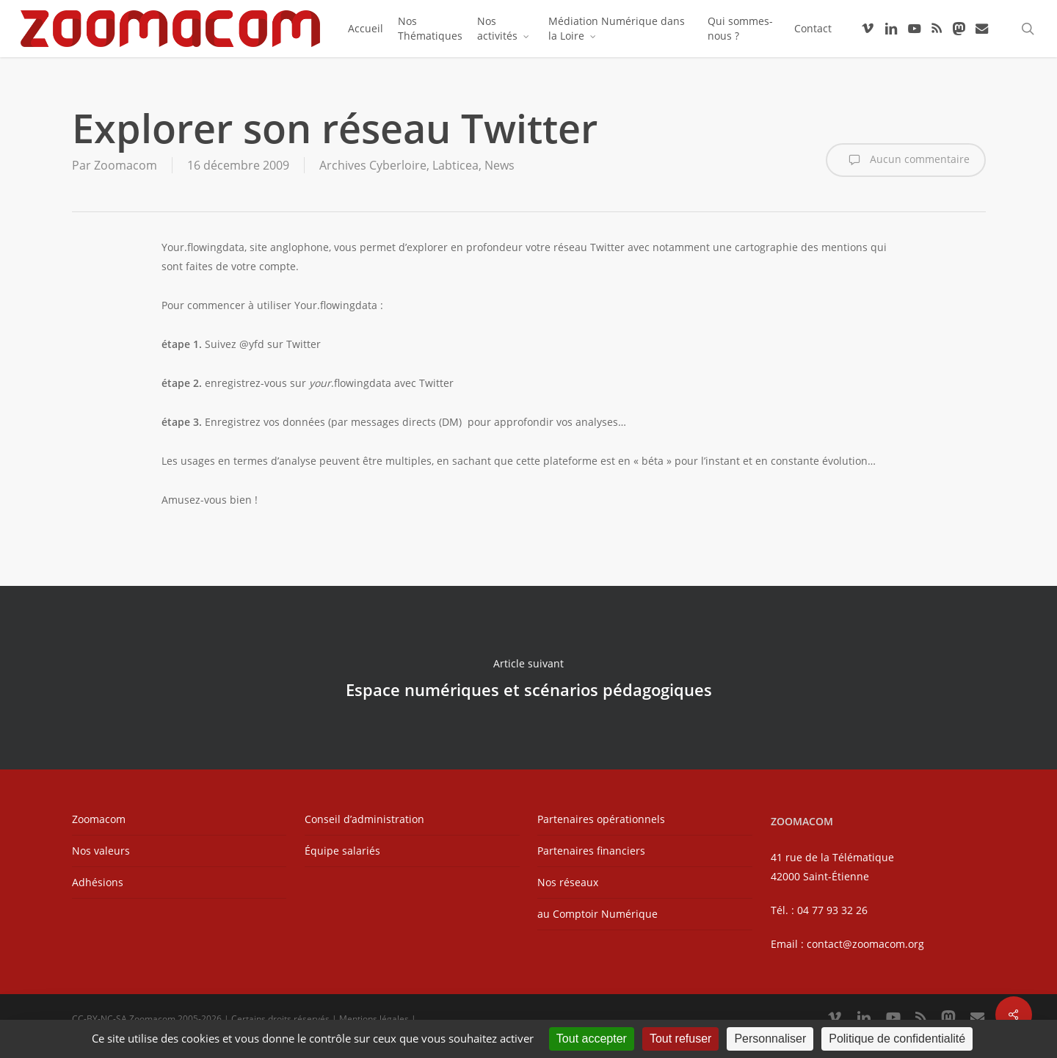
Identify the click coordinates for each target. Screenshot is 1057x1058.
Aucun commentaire (906, 160)
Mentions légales (374, 1018)
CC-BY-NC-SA (99, 1018)
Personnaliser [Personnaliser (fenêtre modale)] (770, 1038)
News (499, 165)
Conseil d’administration (364, 819)
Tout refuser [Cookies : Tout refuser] (680, 1038)
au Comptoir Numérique (597, 914)
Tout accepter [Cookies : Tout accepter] (591, 1038)
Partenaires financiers (591, 851)
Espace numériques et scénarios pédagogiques (528, 677)
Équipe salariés (342, 851)
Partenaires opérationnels (601, 819)
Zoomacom (125, 165)
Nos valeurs (101, 851)
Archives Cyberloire (372, 165)
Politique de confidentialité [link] (897, 1038)
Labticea (455, 165)
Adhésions (97, 882)
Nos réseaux (567, 882)
